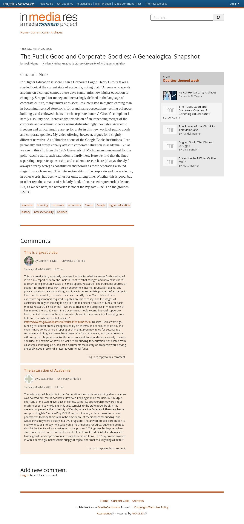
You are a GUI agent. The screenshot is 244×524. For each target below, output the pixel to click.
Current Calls (40, 32)
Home (24, 32)
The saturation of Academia (47, 370)
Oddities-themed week (181, 80)
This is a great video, (41, 252)
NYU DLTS (138, 513)
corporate (58, 205)
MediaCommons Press (128, 3)
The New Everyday (156, 3)
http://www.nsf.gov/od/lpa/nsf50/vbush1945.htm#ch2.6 (58, 322)
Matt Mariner (46, 378)
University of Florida (73, 260)
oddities (62, 212)
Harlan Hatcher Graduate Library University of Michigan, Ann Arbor (84, 63)
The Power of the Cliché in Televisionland (197, 128)
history (26, 212)
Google (100, 205)
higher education (119, 205)
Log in (233, 3)
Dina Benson (190, 149)
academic (27, 205)
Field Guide (46, 3)
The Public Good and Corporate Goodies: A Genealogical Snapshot (194, 110)
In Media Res (84, 3)
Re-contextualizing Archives (198, 92)
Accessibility (104, 513)
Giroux (89, 205)
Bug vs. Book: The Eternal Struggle (196, 144)
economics (74, 205)
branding (42, 205)
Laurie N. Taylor (48, 260)
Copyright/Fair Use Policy (151, 507)
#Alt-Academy (65, 3)
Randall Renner (191, 133)
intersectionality (43, 212)
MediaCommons (109, 507)
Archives (56, 32)
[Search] (182, 17)
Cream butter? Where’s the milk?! (197, 160)
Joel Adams (31, 63)
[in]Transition (103, 3)
